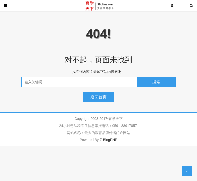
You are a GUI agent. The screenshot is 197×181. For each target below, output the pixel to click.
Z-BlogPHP (108, 140)
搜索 (156, 82)
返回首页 (98, 97)
